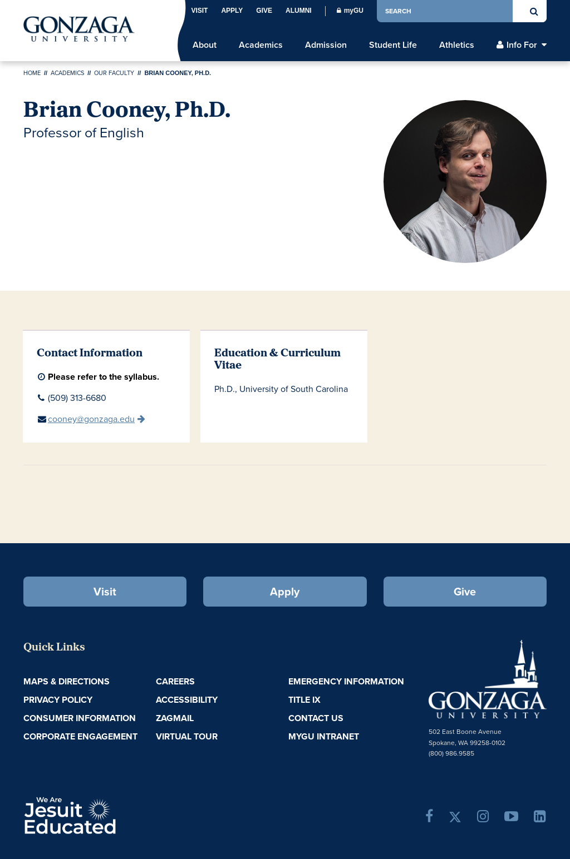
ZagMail (175, 718)
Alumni (299, 10)
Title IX (304, 699)
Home (32, 72)
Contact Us (315, 718)
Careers (175, 681)
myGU (350, 10)
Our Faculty (114, 72)
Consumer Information (79, 718)
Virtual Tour (187, 736)
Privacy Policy (57, 699)
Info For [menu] (522, 45)
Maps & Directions (66, 681)
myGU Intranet (323, 736)
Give (264, 10)
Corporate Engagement (80, 736)
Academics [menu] (261, 45)
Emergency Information (346, 681)
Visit (199, 10)
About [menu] (205, 45)
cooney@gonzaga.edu (91, 419)
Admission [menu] (326, 45)
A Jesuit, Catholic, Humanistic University (108, 814)
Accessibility (187, 699)
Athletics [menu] (456, 45)
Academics (67, 72)
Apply (232, 10)
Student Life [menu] (393, 45)
